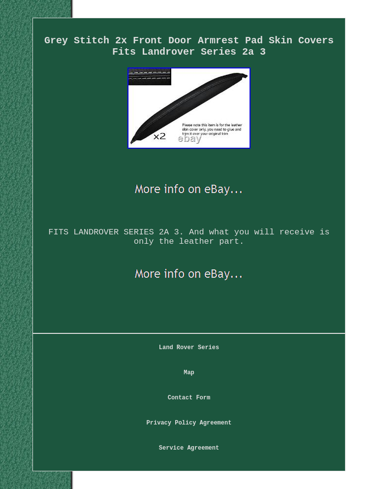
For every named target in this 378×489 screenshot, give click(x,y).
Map (189, 372)
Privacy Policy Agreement (189, 423)
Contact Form (189, 397)
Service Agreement (189, 448)
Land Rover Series (189, 347)
